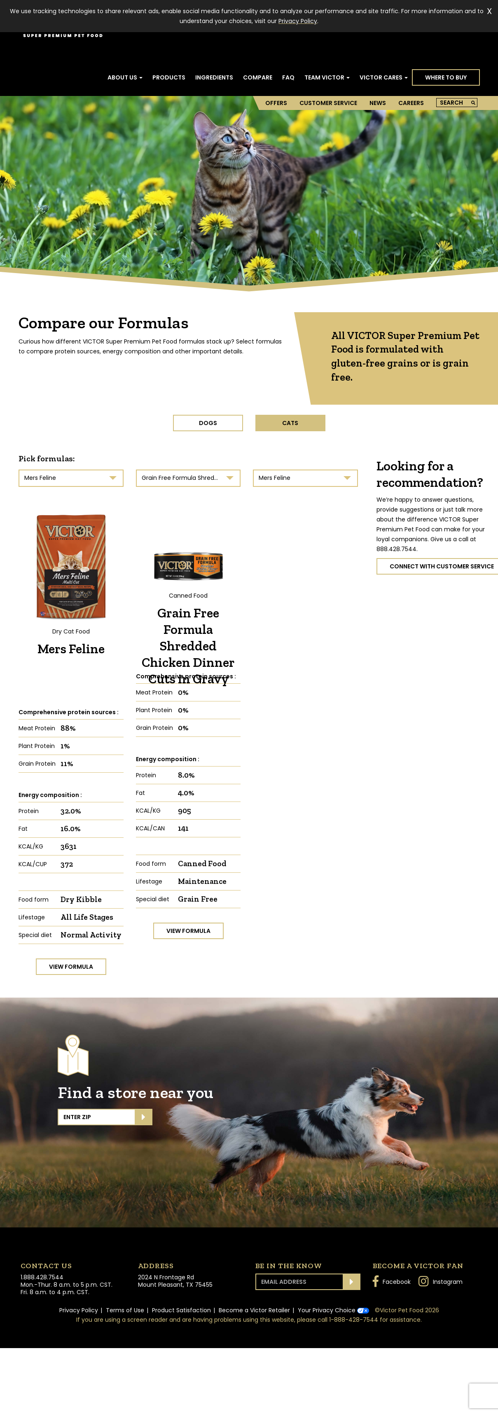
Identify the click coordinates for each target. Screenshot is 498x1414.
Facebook (392, 1281)
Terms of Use (125, 1310)
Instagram (441, 1281)
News (377, 103)
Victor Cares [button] (384, 77)
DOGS (208, 423)
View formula (71, 967)
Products (168, 77)
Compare (257, 77)
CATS (290, 423)
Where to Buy (446, 77)
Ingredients (214, 77)
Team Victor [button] (327, 77)
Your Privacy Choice (333, 1310)
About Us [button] (125, 77)
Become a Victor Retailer (254, 1310)
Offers (276, 103)
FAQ (288, 77)
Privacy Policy (78, 1310)
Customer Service (328, 103)
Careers (411, 103)
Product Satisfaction (181, 1310)
